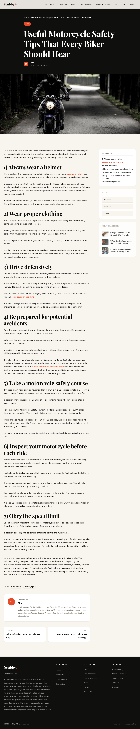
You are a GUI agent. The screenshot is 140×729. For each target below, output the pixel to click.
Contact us (60, 684)
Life (115, 4)
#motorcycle (16, 587)
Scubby (10, 4)
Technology (88, 691)
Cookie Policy (117, 678)
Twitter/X (107, 201)
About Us (60, 674)
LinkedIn (107, 214)
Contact (115, 682)
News (72, 4)
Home (44, 4)
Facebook (107, 208)
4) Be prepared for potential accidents (117, 170)
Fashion (63, 4)
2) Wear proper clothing (113, 163)
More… (132, 4)
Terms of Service (119, 674)
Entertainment (85, 4)
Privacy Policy (61, 679)
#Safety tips (29, 587)
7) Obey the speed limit (112, 182)
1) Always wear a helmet (113, 159)
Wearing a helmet (75, 174)
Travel (123, 4)
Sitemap (115, 687)
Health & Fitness (102, 4)
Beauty (53, 4)
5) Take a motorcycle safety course (116, 173)
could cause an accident (22, 297)
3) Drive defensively (110, 166)
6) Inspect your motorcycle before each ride (116, 177)
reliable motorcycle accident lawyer (48, 366)
